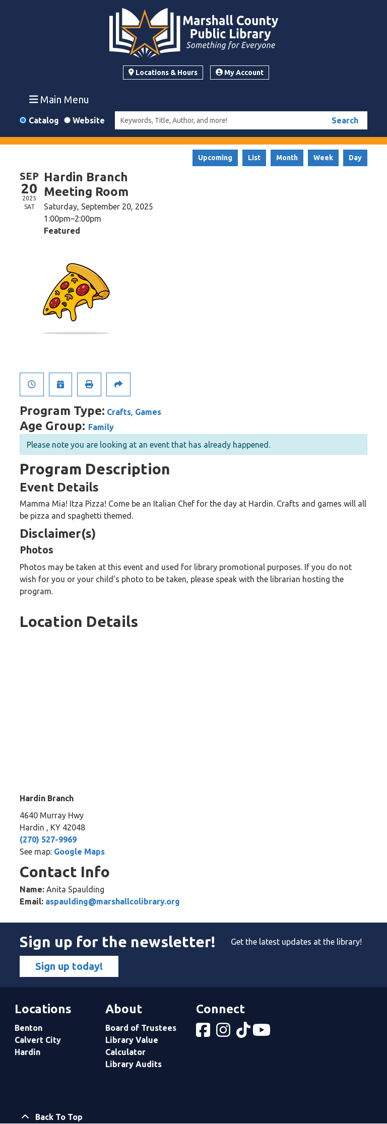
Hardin (27, 1052)
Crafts (119, 411)
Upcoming (215, 158)
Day (355, 158)
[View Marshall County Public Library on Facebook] (204, 1032)
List (254, 158)
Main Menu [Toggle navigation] (59, 99)
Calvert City (38, 1039)
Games (148, 411)
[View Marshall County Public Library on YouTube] (262, 1032)
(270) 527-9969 (48, 839)
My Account (240, 72)
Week (323, 158)
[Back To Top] (193, 1116)
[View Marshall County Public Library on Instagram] (224, 1032)
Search (345, 120)
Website (89, 120)
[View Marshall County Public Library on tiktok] (244, 1032)
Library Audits (133, 1064)
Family (101, 427)
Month (287, 158)
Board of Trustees (140, 1027)
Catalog (44, 120)
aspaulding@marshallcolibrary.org (112, 901)
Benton (28, 1027)
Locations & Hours (163, 72)
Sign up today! (69, 966)
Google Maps (79, 851)
